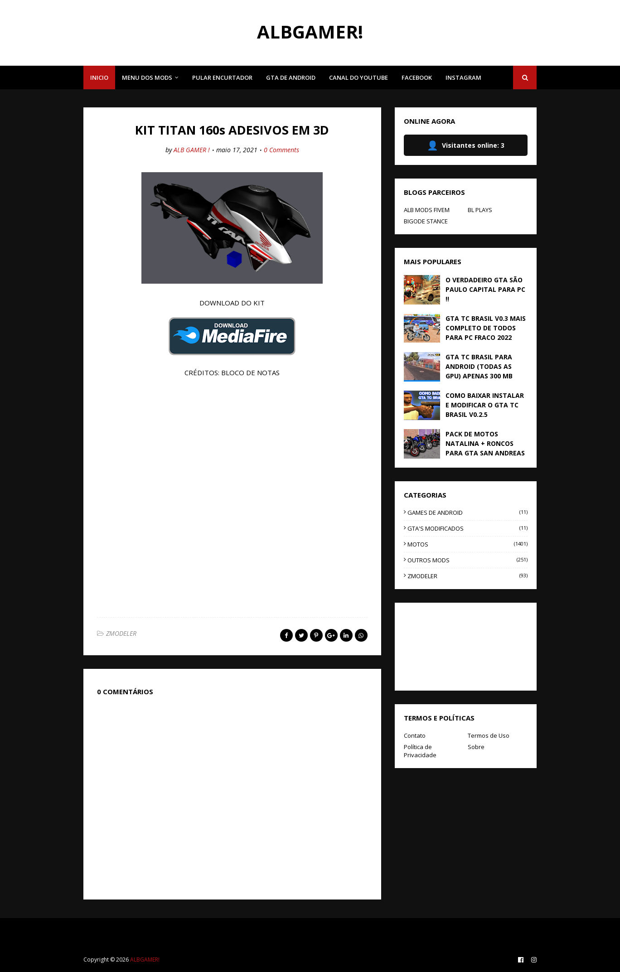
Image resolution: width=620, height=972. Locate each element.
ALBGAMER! (310, 31)
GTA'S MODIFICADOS (467, 528)
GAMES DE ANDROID (467, 512)
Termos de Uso (488, 735)
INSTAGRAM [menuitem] (463, 77)
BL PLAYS (480, 210)
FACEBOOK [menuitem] (417, 77)
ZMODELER (121, 633)
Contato (415, 735)
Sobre (476, 747)
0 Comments (281, 149)
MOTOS (467, 544)
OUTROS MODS (467, 560)
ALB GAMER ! (192, 149)
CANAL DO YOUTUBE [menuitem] (358, 77)
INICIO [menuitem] (99, 77)
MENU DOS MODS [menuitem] (147, 77)
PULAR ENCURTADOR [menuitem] (222, 77)
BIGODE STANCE (426, 221)
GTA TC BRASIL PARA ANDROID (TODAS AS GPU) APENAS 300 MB (479, 366)
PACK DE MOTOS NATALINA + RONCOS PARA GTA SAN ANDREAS (485, 443)
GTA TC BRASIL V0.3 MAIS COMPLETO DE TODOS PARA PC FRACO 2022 (486, 328)
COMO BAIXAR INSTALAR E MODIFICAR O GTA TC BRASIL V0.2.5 (485, 405)
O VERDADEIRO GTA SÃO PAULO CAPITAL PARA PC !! (485, 289)
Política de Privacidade (420, 751)
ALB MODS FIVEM (427, 210)
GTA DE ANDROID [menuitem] (290, 77)
